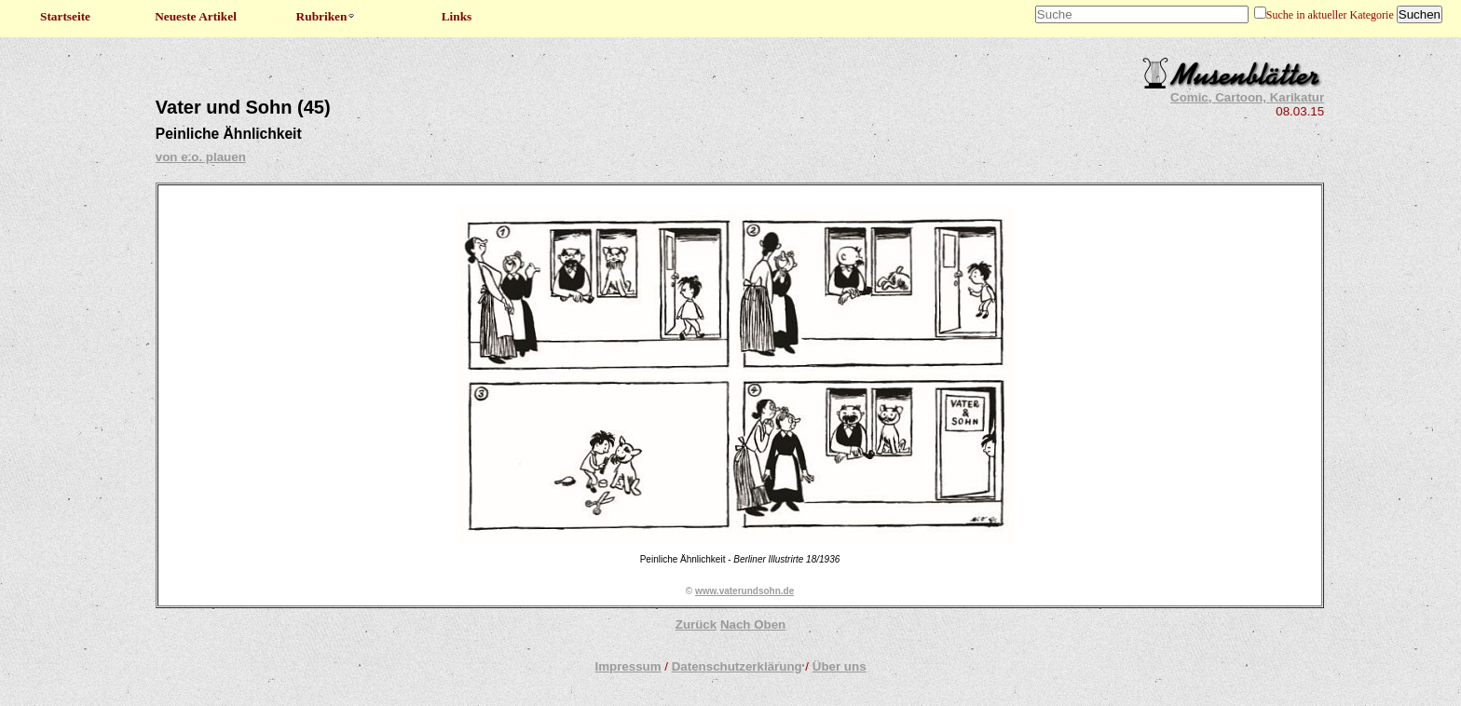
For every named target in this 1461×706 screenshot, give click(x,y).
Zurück (696, 624)
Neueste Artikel (196, 16)
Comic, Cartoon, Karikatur (1247, 97)
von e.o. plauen (201, 157)
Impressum (627, 666)
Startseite (65, 16)
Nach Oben (752, 624)
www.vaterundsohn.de (744, 591)
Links (457, 16)
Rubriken (326, 16)
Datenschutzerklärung (737, 666)
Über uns (839, 666)
